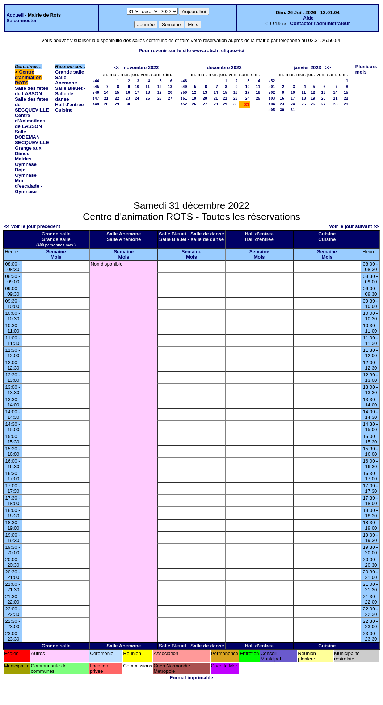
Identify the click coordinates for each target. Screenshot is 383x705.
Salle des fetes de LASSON (32, 90)
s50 (184, 92)
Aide (308, 18)
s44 (96, 81)
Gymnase (26, 164)
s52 (184, 104)
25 (148, 98)
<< (117, 67)
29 (117, 104)
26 (159, 98)
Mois (55, 257)
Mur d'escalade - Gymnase (28, 186)
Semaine (56, 251)
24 (137, 98)
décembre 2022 (224, 67)
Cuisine (63, 110)
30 (128, 104)
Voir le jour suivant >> (354, 226)
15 (117, 92)
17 (137, 92)
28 (106, 104)
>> (328, 67)
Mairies (23, 159)
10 (137, 86)
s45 (96, 86)
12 (159, 86)
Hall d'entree (69, 104)
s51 (184, 98)
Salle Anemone (66, 80)
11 (148, 86)
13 (170, 86)
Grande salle (69, 72)
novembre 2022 (141, 67)
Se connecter (22, 20)
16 (128, 92)
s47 (96, 98)
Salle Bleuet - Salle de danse (70, 93)
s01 (272, 86)
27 (170, 98)
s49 (184, 86)
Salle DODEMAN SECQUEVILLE (32, 137)
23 (128, 98)
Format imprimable (191, 677)
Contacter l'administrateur (320, 23)
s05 (272, 110)
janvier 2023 (307, 67)
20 (170, 92)
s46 (96, 92)
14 (106, 92)
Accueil (15, 15)
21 (106, 98)
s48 (96, 104)
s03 (272, 98)
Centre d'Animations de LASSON (30, 121)
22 (117, 98)
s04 (272, 104)
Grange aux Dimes (28, 150)
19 (159, 92)
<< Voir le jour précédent (32, 226)
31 (293, 110)
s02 (272, 92)
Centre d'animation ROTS (28, 77)
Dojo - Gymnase (26, 172)
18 (148, 92)
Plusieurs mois (366, 69)
